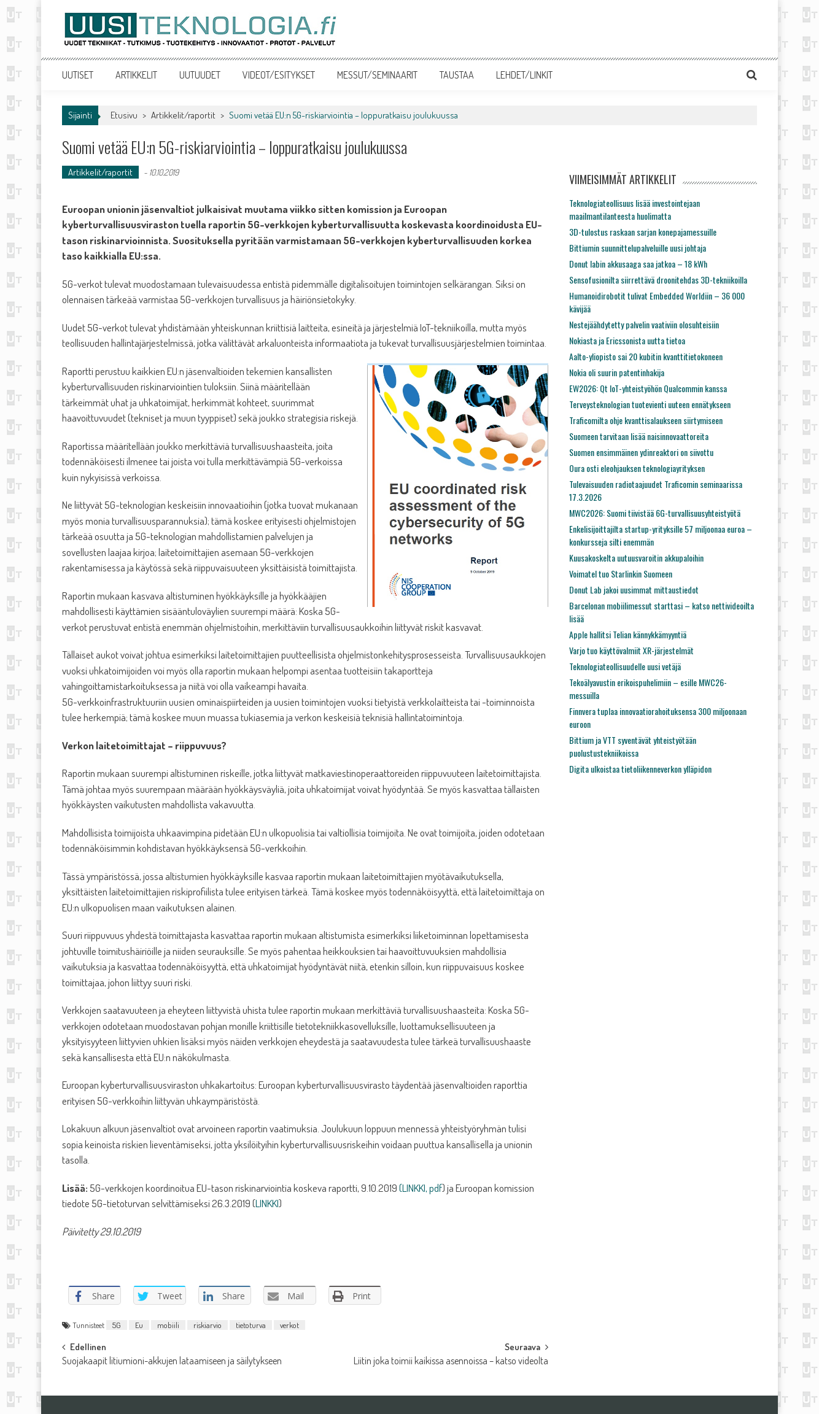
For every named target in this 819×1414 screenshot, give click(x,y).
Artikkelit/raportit (183, 115)
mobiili (168, 1325)
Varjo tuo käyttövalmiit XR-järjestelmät (631, 650)
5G (116, 1325)
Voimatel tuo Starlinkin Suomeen (620, 573)
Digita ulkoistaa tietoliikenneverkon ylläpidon (640, 768)
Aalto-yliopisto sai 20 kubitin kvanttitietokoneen (646, 356)
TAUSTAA (457, 75)
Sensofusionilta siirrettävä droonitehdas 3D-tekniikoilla (658, 279)
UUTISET (77, 75)
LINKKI (267, 1203)
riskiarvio (207, 1325)
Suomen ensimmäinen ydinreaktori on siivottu (641, 452)
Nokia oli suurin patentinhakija (616, 372)
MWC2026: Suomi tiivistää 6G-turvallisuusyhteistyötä (654, 512)
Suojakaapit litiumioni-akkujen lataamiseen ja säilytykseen (172, 1362)
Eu (139, 1325)
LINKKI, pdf (422, 1187)
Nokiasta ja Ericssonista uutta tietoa (627, 340)
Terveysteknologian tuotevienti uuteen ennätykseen (650, 404)
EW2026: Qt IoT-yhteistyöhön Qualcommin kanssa (648, 388)
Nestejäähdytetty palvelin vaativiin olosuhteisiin (644, 324)
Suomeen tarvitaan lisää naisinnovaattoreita (638, 436)
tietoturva (251, 1325)
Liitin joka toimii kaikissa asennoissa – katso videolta (451, 1362)
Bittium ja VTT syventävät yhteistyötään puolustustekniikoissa (632, 746)
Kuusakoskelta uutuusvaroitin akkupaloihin (636, 557)
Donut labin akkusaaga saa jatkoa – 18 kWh (638, 263)
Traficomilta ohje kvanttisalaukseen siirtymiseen (646, 420)
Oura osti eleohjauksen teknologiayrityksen (637, 468)
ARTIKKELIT (136, 75)
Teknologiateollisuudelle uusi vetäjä (625, 666)
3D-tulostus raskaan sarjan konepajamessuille (642, 231)
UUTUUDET (199, 75)
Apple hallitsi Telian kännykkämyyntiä (627, 634)
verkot (289, 1325)
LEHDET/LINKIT (524, 75)
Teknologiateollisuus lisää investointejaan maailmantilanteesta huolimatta (634, 209)
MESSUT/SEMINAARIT (377, 75)
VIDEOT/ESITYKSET (279, 75)
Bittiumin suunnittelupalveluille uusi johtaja (637, 247)
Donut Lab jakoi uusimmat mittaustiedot (634, 589)
